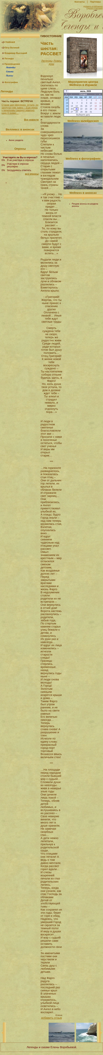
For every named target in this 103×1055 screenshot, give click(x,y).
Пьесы (9, 75)
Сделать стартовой (94, 8)
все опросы (32, 174)
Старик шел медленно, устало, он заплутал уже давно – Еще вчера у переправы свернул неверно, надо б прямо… (20, 109)
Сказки (9, 71)
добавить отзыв (51, 1017)
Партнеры (95, 2)
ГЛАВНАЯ (9, 42)
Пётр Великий (11, 47)
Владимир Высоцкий (15, 53)
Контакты (80, 2)
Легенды (9, 58)
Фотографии (11, 82)
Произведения (12, 64)
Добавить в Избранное (93, 6)
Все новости (31, 119)
